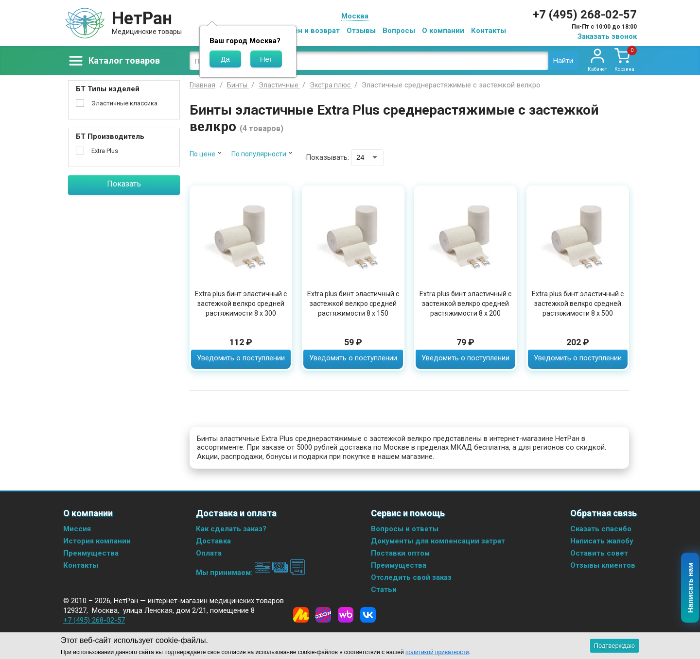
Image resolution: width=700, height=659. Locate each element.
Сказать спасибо (600, 528)
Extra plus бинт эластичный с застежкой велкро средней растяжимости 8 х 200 (465, 303)
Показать (124, 183)
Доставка (213, 541)
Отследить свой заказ (411, 577)
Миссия (77, 528)
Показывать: (327, 157)
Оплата (209, 553)
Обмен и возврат (309, 30)
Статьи (384, 589)
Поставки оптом (400, 553)
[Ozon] (323, 615)
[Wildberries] (345, 615)
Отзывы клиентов (602, 565)
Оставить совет (599, 553)
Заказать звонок (607, 36)
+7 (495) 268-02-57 (585, 14)
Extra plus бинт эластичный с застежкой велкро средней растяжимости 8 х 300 (241, 303)
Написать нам (690, 588)
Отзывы (361, 30)
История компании (97, 541)
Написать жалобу (601, 541)
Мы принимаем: (250, 572)
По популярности (258, 154)
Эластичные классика (124, 103)
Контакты (488, 30)
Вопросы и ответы (404, 528)
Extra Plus (104, 150)
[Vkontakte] (368, 615)
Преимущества (91, 553)
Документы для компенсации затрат (438, 541)
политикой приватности (437, 652)
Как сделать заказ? (231, 528)
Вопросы (399, 30)
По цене (202, 154)
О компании (443, 30)
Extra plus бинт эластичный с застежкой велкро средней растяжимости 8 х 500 (578, 303)
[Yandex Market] (301, 615)
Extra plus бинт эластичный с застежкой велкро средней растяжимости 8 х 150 (353, 303)
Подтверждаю (614, 645)
